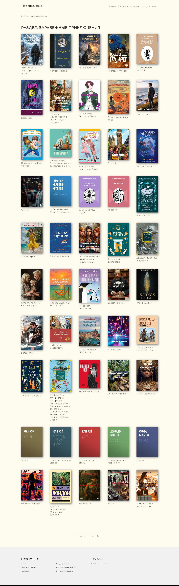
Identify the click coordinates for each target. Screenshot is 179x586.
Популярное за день (64, 569)
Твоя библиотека (31, 5)
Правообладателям (99, 561)
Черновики (25, 569)
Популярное (149, 6)
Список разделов (129, 6)
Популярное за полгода (66, 561)
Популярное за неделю (65, 565)
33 (98, 533)
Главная (113, 6)
